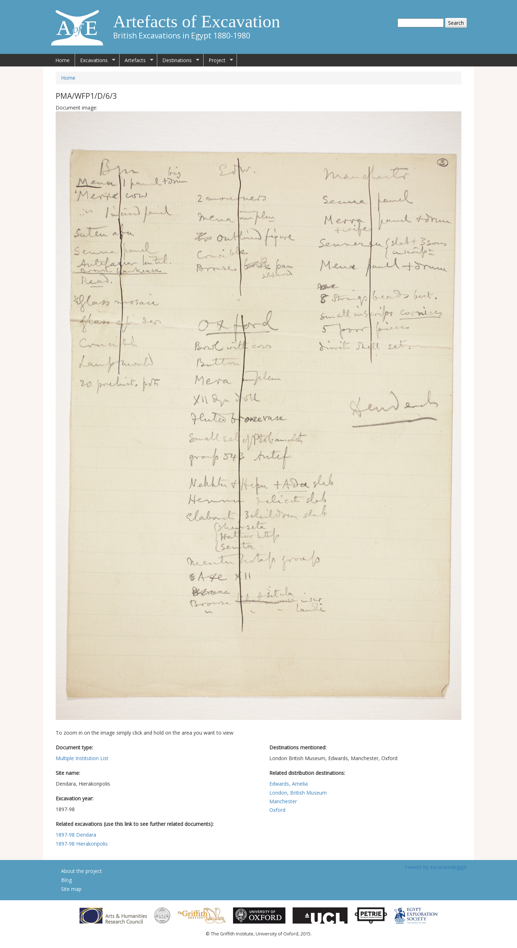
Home (62, 60)
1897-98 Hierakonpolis (82, 843)
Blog (66, 880)
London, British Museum (298, 792)
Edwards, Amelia (288, 783)
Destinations (178, 60)
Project (218, 60)
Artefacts (136, 60)
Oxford (277, 809)
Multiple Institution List (82, 758)
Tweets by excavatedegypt (436, 867)
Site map (71, 888)
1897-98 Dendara (76, 834)
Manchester (283, 801)
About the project (81, 871)
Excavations (95, 60)
